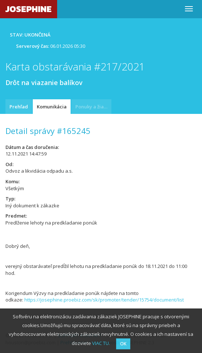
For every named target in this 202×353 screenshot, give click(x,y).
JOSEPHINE (28, 9)
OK (123, 344)
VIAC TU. (101, 343)
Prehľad (18, 106)
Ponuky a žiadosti (93, 106)
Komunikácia (52, 106)
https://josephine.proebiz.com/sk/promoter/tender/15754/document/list (104, 299)
